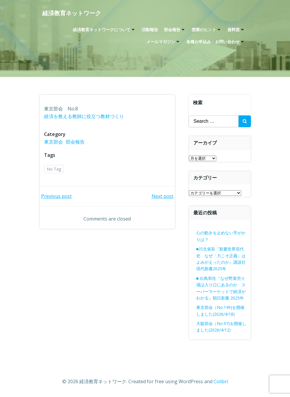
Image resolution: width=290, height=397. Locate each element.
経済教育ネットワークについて (104, 29)
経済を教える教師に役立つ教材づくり (84, 116)
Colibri (221, 381)
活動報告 (150, 29)
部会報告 (175, 29)
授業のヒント (207, 29)
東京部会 (53, 142)
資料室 (236, 29)
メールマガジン (163, 41)
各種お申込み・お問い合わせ (215, 41)
